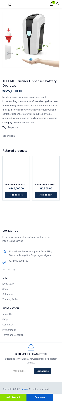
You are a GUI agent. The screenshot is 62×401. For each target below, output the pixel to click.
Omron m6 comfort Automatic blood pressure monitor (16, 184)
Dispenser (13, 127)
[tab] (31, 136)
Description (8, 136)
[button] (51, 4)
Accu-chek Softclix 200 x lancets (46, 184)
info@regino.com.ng (12, 241)
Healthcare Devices (24, 122)
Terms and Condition (13, 335)
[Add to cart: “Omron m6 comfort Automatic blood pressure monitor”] (16, 195)
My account (8, 284)
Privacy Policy (9, 329)
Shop (5, 289)
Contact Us (8, 324)
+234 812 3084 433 (18, 261)
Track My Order (10, 299)
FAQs (5, 319)
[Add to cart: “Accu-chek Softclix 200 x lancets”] (46, 195)
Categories (8, 294)
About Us (7, 314)
